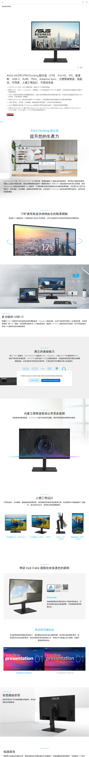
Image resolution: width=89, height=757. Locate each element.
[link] (44, 2)
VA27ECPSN (6, 7)
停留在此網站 (34, 380)
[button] (2, 2)
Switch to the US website (51, 380)
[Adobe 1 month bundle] (10, 115)
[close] (70, 373)
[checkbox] (79, 68)
